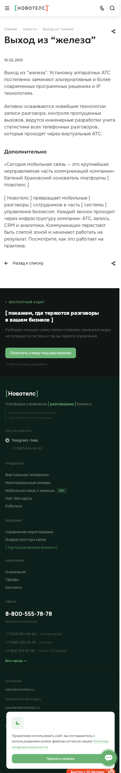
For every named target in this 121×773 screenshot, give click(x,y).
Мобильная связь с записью (36, 490)
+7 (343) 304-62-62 (34, 633)
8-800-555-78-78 (28, 613)
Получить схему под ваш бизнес (41, 353)
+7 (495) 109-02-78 (28, 642)
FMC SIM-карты (18, 498)
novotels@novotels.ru (22, 707)
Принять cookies (61, 758)
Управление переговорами (29, 531)
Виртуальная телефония (27, 474)
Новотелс (21, 393)
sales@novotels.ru (19, 689)
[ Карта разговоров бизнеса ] (31, 547)
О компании (15, 571)
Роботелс (13, 505)
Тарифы (12, 579)
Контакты (13, 587)
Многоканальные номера (27, 482)
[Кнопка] (7, 8)
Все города (16, 661)
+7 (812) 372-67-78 (36, 650)
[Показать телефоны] (102, 8)
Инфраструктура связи (25, 539)
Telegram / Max (21, 440)
